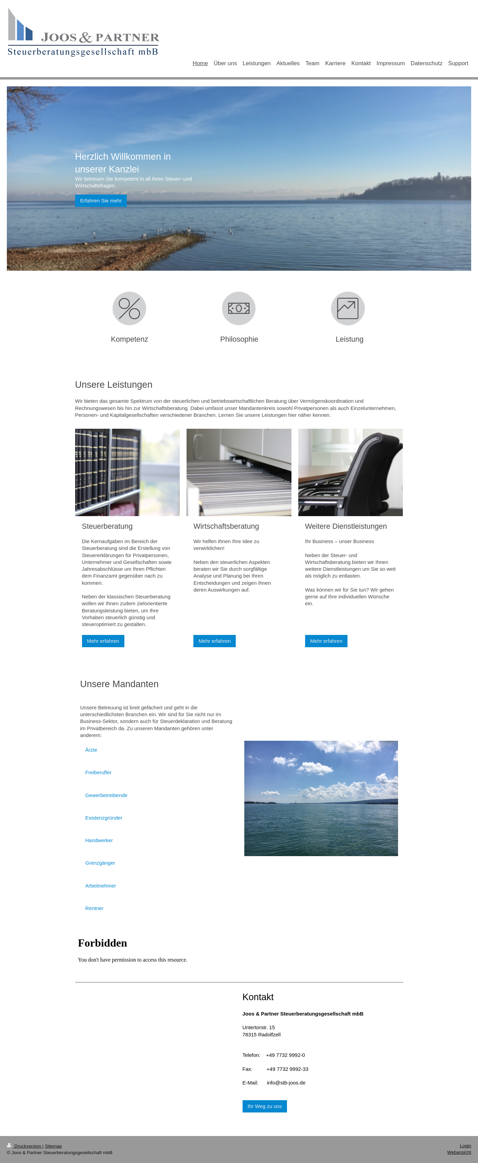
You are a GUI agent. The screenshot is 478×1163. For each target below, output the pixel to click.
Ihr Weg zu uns (265, 1106)
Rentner (94, 908)
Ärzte (91, 750)
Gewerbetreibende (106, 795)
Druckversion (24, 1146)
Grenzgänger (100, 863)
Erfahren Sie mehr (101, 200)
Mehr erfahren (103, 641)
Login (465, 1145)
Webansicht (459, 1152)
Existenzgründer (103, 818)
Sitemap (53, 1146)
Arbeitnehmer (100, 886)
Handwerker (99, 840)
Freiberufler (98, 772)
